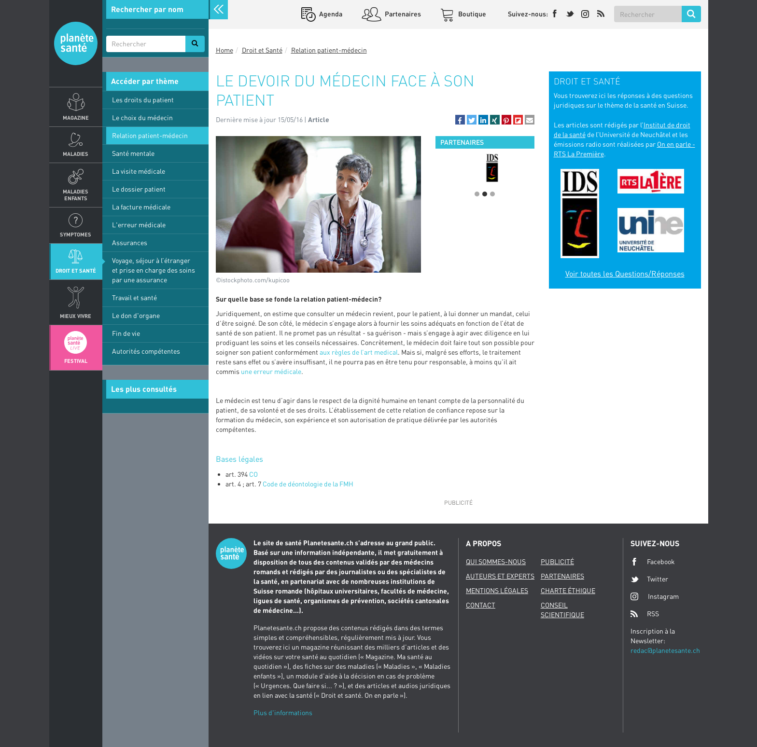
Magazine (76, 117)
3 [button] (492, 194)
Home (224, 50)
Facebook (653, 562)
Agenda (330, 14)
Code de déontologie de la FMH (308, 484)
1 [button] (477, 194)
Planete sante (76, 43)
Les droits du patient (143, 100)
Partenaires (402, 14)
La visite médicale (138, 171)
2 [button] (484, 194)
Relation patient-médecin (150, 135)
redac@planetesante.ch (665, 650)
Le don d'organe (136, 315)
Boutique (471, 14)
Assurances (129, 242)
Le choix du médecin (142, 117)
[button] (460, 119)
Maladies (75, 154)
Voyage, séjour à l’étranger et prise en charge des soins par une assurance (153, 270)
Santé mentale (133, 153)
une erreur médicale (271, 371)
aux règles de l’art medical (359, 352)
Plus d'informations (282, 712)
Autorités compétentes (146, 351)
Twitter (649, 579)
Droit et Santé (76, 270)
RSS (645, 614)
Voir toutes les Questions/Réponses (625, 273)
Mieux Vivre (75, 316)
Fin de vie (126, 333)
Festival (75, 361)
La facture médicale (141, 207)
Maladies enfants (75, 194)
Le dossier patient (139, 189)
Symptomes (75, 234)
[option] (484, 167)
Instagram (655, 596)
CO (253, 474)
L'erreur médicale (139, 225)
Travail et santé (134, 297)
